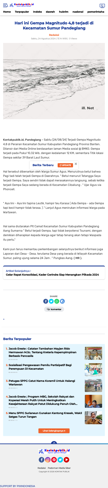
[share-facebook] (45, 301)
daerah (50, 11)
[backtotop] (54, 444)
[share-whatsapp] (56, 301)
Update (65, 165)
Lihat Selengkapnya (54, 430)
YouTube (69, 461)
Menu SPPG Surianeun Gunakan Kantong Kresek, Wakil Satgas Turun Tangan (45, 414)
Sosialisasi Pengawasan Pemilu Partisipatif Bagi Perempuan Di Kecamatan (40, 366)
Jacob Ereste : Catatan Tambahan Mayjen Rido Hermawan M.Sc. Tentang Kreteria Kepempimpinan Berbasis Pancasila (42, 352)
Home (7, 11)
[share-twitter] (51, 301)
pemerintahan (96, 11)
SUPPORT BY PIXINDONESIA (17, 486)
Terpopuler (22, 11)
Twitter (61, 461)
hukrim (63, 11)
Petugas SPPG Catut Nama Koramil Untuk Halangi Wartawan (42, 382)
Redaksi (42, 468)
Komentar (54, 309)
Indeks (37, 11)
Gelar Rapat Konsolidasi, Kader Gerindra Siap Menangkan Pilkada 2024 (52, 274)
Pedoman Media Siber (59, 468)
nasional (78, 11)
